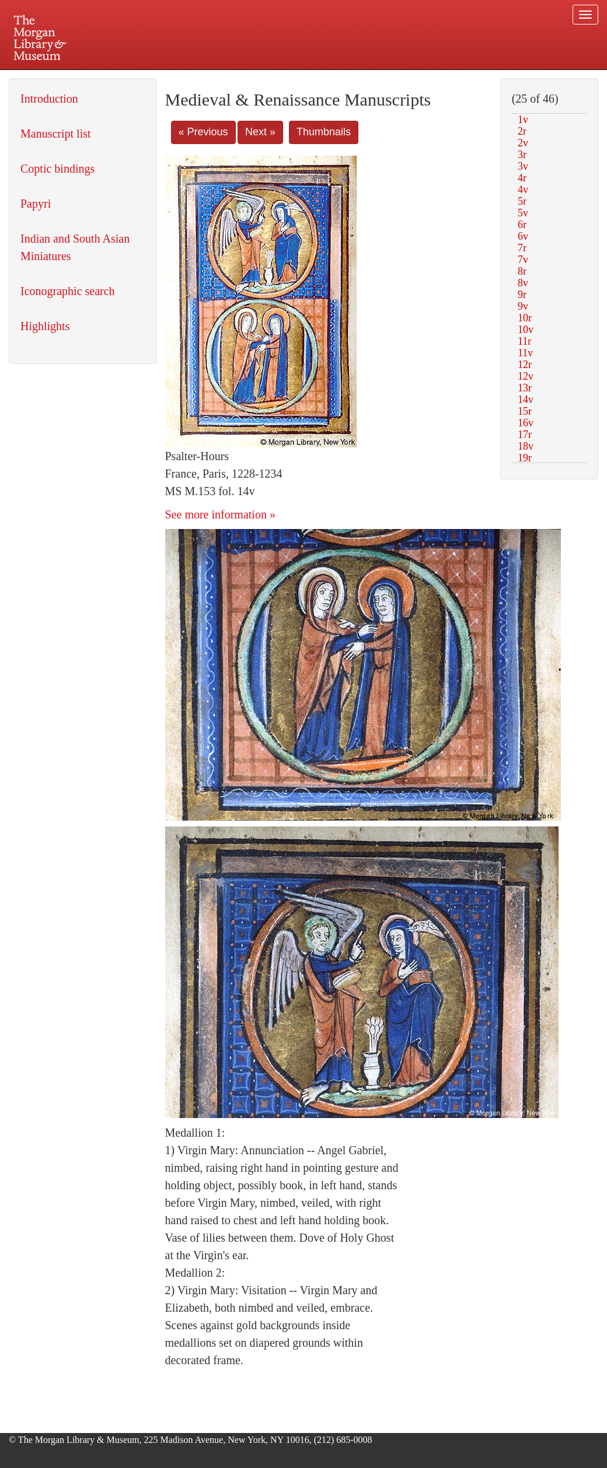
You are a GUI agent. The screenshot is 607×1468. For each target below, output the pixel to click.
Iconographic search (67, 291)
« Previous (203, 132)
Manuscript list (55, 133)
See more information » (220, 514)
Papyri (35, 203)
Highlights (44, 326)
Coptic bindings (57, 168)
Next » (260, 132)
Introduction (49, 98)
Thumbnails (323, 132)
